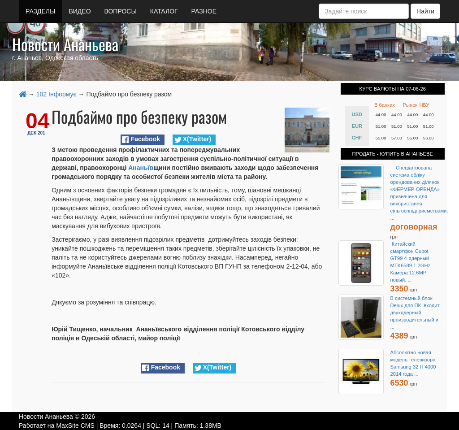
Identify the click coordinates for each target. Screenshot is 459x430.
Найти (425, 11)
